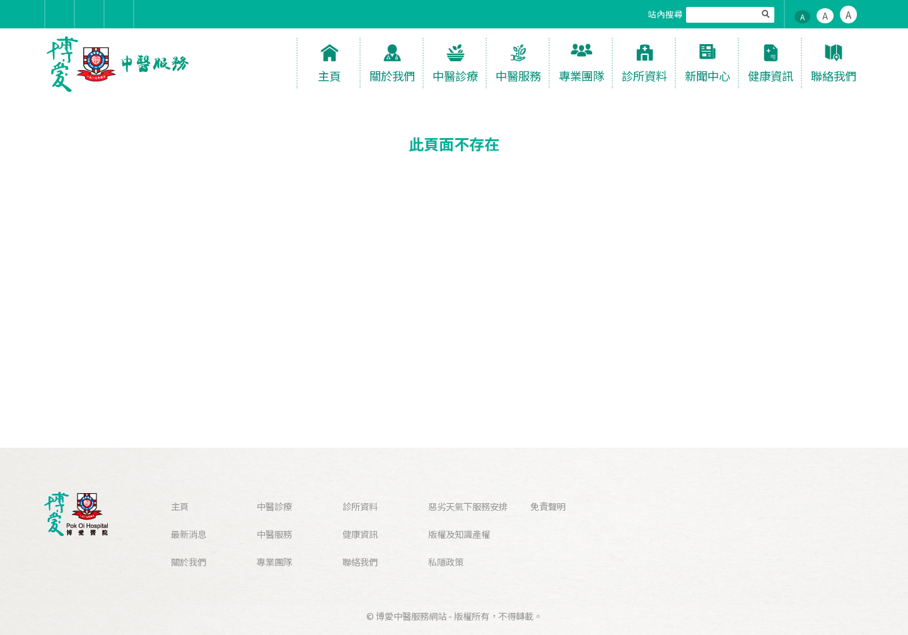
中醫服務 (274, 533)
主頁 (180, 506)
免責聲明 (548, 506)
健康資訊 (360, 533)
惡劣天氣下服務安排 (468, 506)
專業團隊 (274, 561)
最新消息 (188, 533)
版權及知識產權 (459, 533)
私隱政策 (445, 561)
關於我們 (188, 561)
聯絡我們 (360, 561)
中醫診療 (274, 506)
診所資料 (360, 506)
